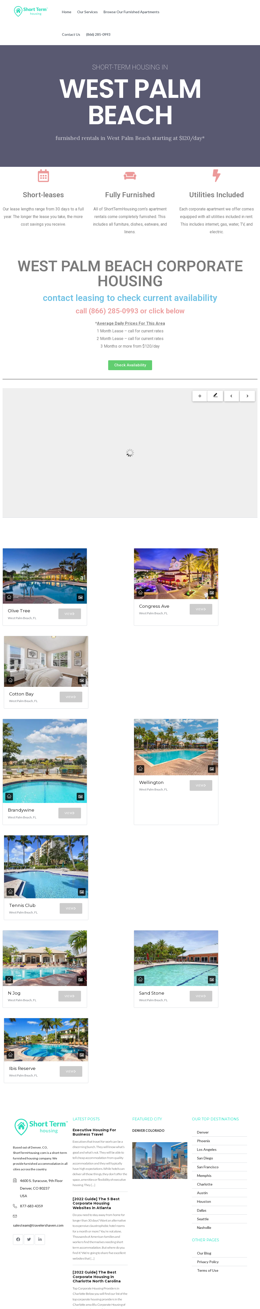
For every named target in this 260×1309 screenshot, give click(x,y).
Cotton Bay (18, 683)
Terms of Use (207, 1205)
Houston (204, 1136)
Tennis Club (17, 834)
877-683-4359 (31, 1141)
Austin (202, 1128)
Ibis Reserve (19, 999)
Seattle (203, 1154)
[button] (130, 365)
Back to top (236, 1296)
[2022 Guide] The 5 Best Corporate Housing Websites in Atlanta (96, 1138)
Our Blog (204, 1188)
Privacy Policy (208, 1197)
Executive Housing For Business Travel (94, 1067)
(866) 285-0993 (98, 34)
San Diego (205, 1093)
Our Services (87, 12)
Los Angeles (207, 1084)
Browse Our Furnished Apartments (131, 12)
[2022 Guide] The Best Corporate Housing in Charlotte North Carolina (97, 1211)
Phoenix (203, 1076)
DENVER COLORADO (148, 1066)
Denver (203, 1067)
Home (66, 12)
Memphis (204, 1110)
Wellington (152, 758)
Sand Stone (146, 912)
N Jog (12, 912)
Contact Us (71, 34)
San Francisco (208, 1102)
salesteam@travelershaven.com (38, 1160)
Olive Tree (13, 596)
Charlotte (205, 1119)
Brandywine (21, 759)
